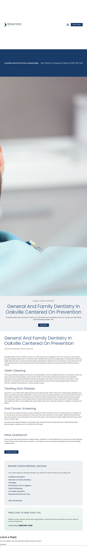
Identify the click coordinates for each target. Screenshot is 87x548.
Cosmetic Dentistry (16, 491)
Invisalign (12, 482)
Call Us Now (20, 525)
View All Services (15, 500)
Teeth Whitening (15, 488)
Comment (3, 544)
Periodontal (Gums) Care (19, 494)
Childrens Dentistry (16, 477)
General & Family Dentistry (19, 480)
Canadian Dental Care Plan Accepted (21, 63)
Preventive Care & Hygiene (19, 485)
